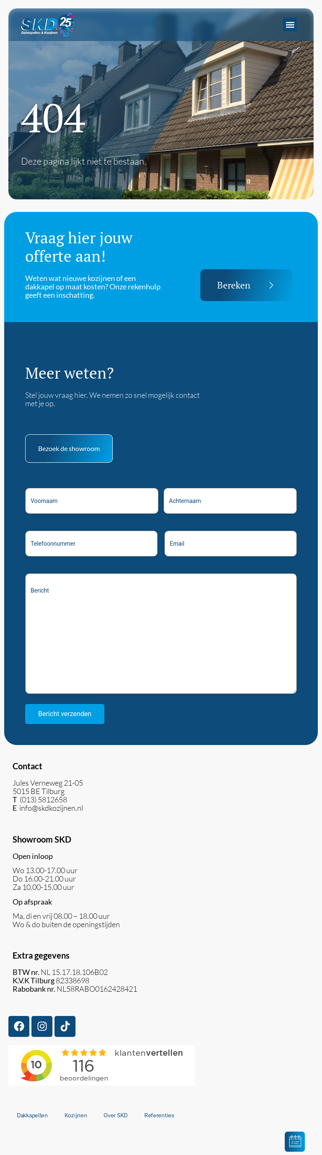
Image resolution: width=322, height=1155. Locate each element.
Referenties (159, 1115)
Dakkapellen (32, 1115)
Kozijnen (76, 1115)
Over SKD (115, 1115)
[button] (290, 24)
